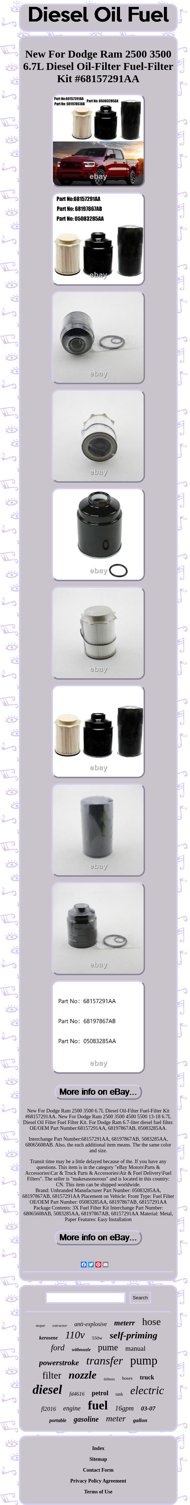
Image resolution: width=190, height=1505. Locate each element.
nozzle (82, 1375)
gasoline (86, 1419)
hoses (127, 1378)
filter (51, 1375)
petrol (100, 1393)
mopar (40, 1326)
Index (98, 1448)
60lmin (109, 1379)
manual (135, 1348)
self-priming (133, 1335)
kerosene (48, 1338)
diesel (47, 1390)
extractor (60, 1325)
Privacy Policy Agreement (98, 1481)
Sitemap (98, 1459)
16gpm (124, 1408)
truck (147, 1377)
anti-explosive (90, 1324)
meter (116, 1418)
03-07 (148, 1408)
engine (71, 1408)
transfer (104, 1360)
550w (97, 1338)
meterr (124, 1323)
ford (58, 1347)
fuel (98, 1405)
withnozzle (81, 1349)
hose (151, 1321)
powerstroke (59, 1362)
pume (108, 1347)
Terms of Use (98, 1491)
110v (74, 1335)
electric (147, 1390)
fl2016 (48, 1409)
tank (119, 1394)
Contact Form (98, 1470)
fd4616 (76, 1394)
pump (143, 1360)
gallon (140, 1420)
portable (57, 1420)
